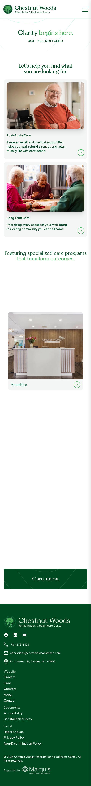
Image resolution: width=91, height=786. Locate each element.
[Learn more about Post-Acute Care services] (45, 119)
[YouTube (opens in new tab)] (24, 635)
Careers (9, 677)
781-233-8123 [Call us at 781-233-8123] (16, 644)
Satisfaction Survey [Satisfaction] (18, 719)
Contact (9, 700)
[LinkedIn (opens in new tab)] (15, 635)
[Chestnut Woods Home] (29, 9)
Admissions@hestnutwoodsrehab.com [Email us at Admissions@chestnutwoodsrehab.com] (32, 653)
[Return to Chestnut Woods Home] (45, 622)
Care (7, 683)
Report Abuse (14, 732)
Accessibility (13, 713)
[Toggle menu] (85, 9)
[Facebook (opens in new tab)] (6, 635)
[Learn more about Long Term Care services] (45, 199)
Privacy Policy (14, 737)
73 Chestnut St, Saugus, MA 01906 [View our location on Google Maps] (30, 661)
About (8, 694)
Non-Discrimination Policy (23, 743)
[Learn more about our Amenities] (45, 351)
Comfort (10, 689)
